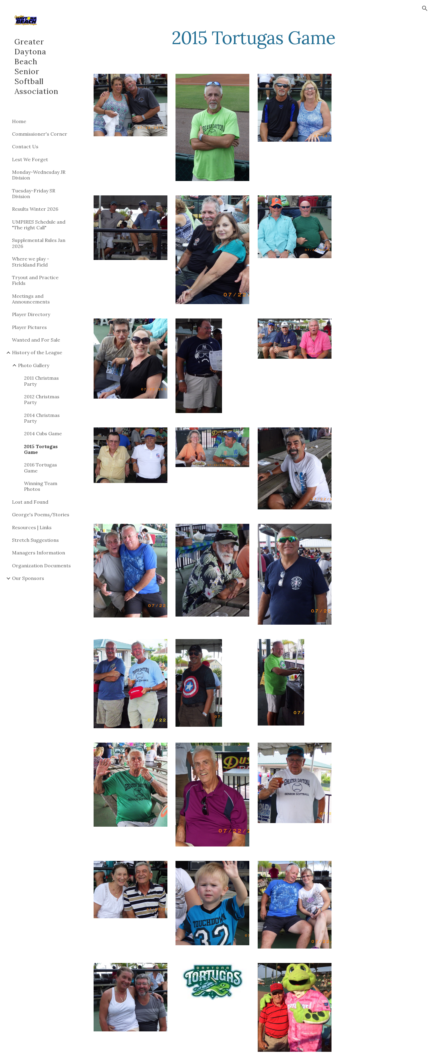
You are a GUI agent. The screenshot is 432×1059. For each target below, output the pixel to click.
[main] (254, 37)
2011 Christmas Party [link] (41, 381)
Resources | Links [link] (32, 527)
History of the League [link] (37, 352)
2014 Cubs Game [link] (43, 433)
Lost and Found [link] (30, 502)
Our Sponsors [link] (28, 578)
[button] (425, 8)
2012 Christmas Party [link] (41, 399)
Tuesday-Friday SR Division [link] (33, 193)
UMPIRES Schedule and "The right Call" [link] (38, 225)
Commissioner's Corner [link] (39, 134)
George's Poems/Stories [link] (40, 514)
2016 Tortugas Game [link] (40, 467)
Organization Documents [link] (41, 566)
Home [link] (19, 121)
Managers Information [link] (38, 553)
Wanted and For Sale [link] (36, 340)
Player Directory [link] (31, 314)
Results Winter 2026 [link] (35, 209)
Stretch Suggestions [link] (35, 540)
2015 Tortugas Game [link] (41, 449)
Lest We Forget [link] (30, 159)
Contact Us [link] (25, 146)
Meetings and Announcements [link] (31, 299)
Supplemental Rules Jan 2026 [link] (38, 243)
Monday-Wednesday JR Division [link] (38, 175)
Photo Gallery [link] (33, 365)
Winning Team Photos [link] (40, 486)
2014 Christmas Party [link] (42, 418)
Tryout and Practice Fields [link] (35, 280)
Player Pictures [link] (29, 327)
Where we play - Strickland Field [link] (30, 261)
